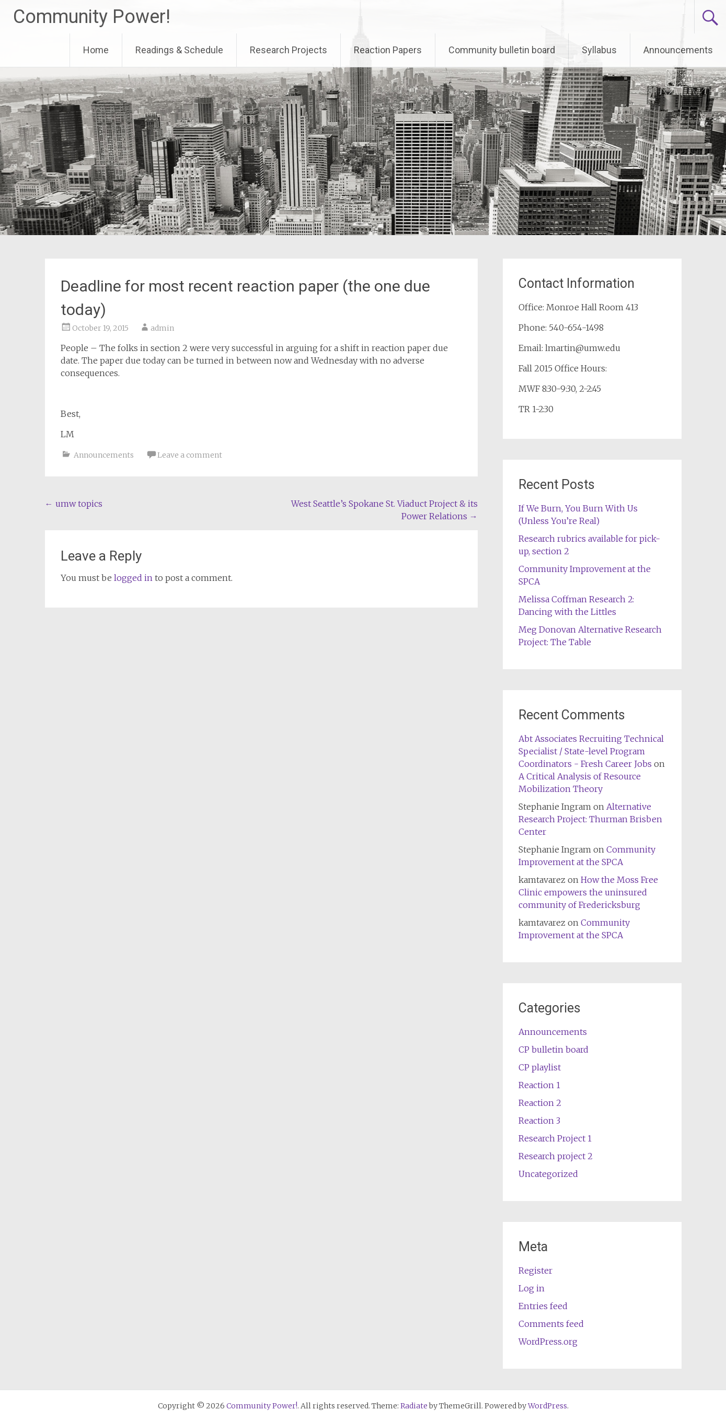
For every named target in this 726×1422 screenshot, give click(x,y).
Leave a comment (189, 455)
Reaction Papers (388, 49)
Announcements (678, 49)
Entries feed (543, 1306)
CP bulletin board (553, 1049)
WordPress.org (548, 1341)
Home (96, 49)
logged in (133, 578)
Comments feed (551, 1324)
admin (162, 328)
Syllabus (599, 49)
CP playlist (539, 1067)
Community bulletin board (501, 49)
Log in (531, 1288)
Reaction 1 (539, 1085)
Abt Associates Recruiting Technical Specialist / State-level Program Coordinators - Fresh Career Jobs (591, 751)
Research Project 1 (555, 1138)
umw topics (73, 503)
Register (535, 1270)
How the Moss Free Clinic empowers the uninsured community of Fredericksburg (588, 892)
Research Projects (288, 49)
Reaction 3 (539, 1120)
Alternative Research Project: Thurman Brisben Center (590, 819)
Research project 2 (555, 1156)
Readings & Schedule (179, 49)
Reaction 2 (539, 1103)
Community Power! (91, 17)
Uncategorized (548, 1174)
